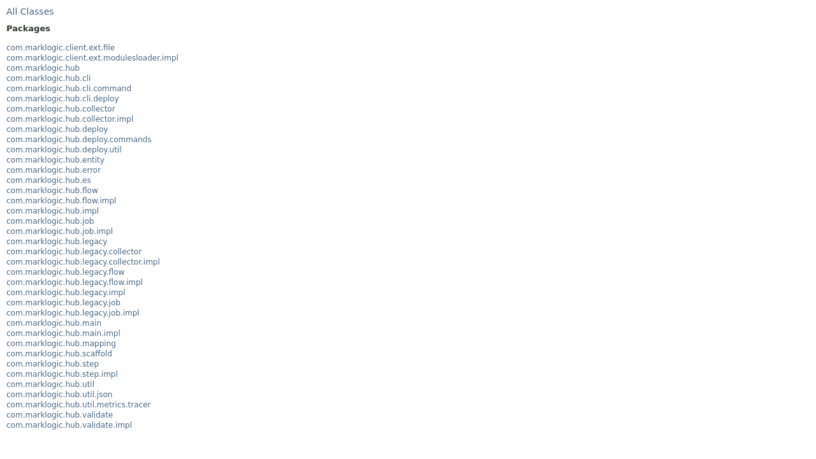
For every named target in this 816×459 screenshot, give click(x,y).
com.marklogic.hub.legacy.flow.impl (74, 282)
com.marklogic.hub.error (53, 170)
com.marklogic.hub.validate (59, 415)
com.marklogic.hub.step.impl (62, 374)
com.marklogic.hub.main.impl (63, 333)
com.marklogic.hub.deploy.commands (79, 139)
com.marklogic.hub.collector (60, 109)
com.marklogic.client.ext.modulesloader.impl (92, 58)
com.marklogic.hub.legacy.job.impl (73, 313)
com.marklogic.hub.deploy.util (64, 149)
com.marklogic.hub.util (50, 384)
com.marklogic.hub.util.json (59, 394)
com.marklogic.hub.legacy (56, 241)
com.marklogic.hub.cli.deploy (62, 98)
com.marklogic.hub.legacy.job (63, 302)
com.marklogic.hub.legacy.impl (66, 292)
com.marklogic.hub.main (53, 323)
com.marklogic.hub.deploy (57, 129)
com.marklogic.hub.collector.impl (69, 119)
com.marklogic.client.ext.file (60, 47)
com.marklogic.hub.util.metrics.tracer (78, 404)
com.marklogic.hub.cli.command (68, 88)
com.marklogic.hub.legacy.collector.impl (83, 262)
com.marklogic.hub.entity (55, 160)
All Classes (30, 11)
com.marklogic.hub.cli (48, 78)
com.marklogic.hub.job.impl (59, 231)
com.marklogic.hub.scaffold (59, 353)
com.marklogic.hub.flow (52, 190)
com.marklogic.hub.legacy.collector (74, 251)
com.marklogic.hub (43, 68)
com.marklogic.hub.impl (52, 211)
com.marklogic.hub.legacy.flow (65, 272)
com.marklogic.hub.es (48, 180)
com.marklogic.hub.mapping (61, 343)
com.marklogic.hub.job (50, 221)
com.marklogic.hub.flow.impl (61, 200)
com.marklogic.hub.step (52, 364)
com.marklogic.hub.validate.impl (69, 425)
